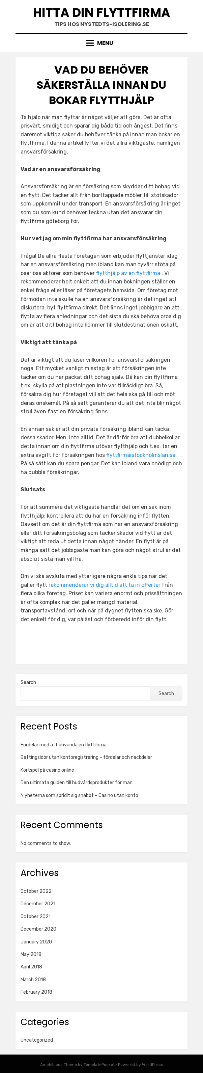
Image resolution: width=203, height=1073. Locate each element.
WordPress (152, 1064)
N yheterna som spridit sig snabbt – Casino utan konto (79, 795)
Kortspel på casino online (48, 770)
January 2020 (36, 942)
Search (28, 682)
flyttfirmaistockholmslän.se (140, 455)
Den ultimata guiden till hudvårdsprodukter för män (77, 783)
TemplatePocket (99, 1064)
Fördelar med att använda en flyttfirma (64, 745)
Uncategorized (37, 1040)
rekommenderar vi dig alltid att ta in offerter (105, 585)
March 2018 (33, 980)
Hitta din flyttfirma (101, 12)
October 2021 (36, 916)
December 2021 (38, 904)
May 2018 (31, 954)
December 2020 (38, 929)
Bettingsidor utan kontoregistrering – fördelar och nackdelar (87, 757)
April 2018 (31, 967)
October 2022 (36, 891)
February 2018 (36, 992)
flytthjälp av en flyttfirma (128, 273)
